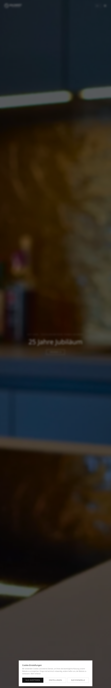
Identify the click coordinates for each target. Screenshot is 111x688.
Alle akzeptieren (33, 680)
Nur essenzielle (78, 680)
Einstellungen (55, 680)
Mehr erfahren (36, 674)
